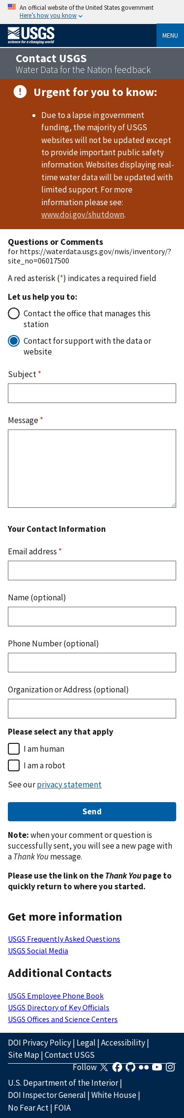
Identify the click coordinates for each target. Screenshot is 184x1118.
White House (113, 1095)
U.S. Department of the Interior (63, 1082)
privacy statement (69, 784)
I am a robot (44, 765)
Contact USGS (70, 1054)
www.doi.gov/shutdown (82, 214)
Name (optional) (37, 597)
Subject (24, 374)
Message (25, 420)
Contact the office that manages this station (87, 319)
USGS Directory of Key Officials (58, 1007)
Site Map (23, 1054)
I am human (44, 748)
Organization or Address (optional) (68, 689)
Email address (35, 551)
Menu (170, 35)
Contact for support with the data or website (87, 346)
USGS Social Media (38, 950)
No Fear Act (28, 1107)
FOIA (62, 1107)
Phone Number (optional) (53, 643)
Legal (86, 1042)
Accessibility (123, 1042)
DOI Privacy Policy (39, 1042)
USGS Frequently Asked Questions (64, 939)
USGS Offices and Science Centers (63, 1019)
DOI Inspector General (47, 1095)
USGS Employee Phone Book (56, 995)
